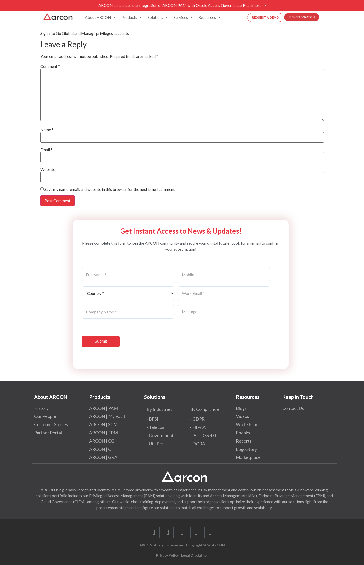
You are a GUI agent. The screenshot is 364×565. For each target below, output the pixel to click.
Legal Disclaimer (194, 555)
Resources (209, 17)
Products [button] (132, 17)
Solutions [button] (158, 17)
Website (47, 169)
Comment (50, 66)
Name (46, 130)
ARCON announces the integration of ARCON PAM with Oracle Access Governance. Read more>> (182, 5)
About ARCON (101, 17)
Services (183, 17)
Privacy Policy (167, 555)
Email (46, 149)
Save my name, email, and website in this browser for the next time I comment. (109, 189)
